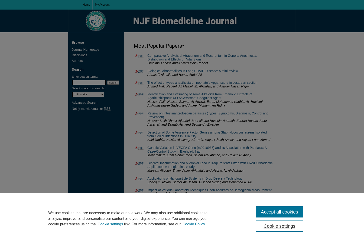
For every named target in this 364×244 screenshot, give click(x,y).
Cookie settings (110, 224)
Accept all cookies (279, 211)
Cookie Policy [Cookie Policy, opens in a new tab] (193, 224)
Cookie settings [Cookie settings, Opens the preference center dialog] (280, 226)
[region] (182, 218)
